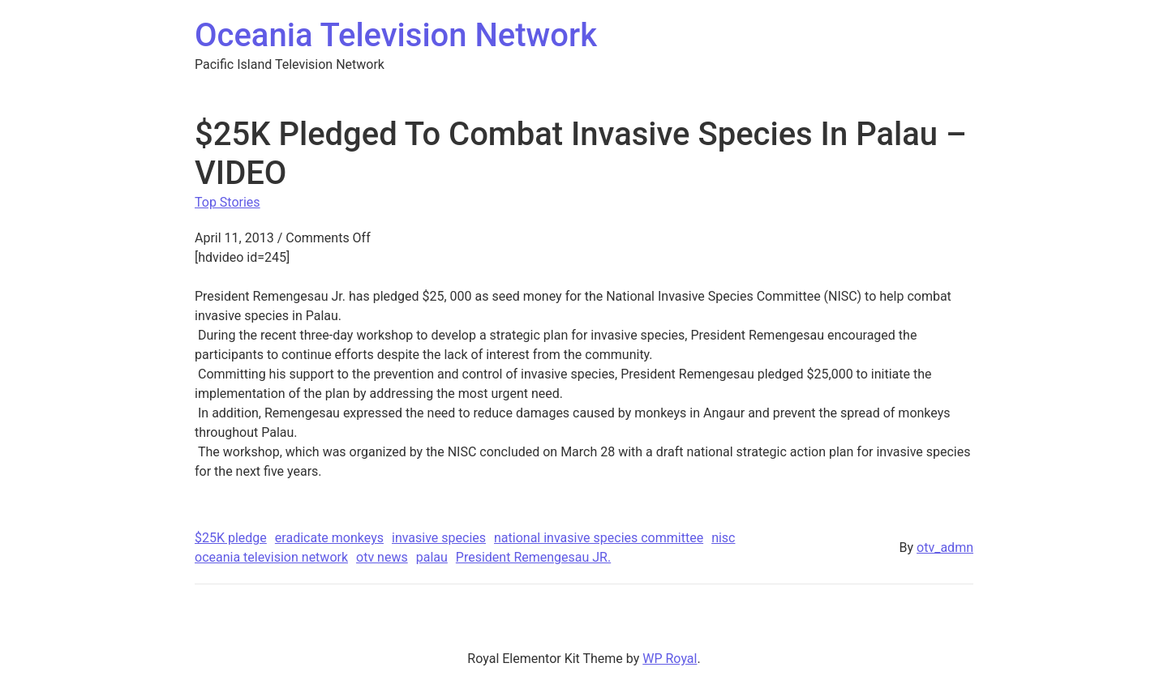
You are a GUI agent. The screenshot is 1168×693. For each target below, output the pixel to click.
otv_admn (945, 547)
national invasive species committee (598, 537)
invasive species (439, 537)
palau (432, 557)
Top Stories (227, 202)
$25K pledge (231, 537)
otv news (382, 557)
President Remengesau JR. (533, 557)
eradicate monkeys (329, 537)
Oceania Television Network (396, 35)
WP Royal (669, 658)
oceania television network (271, 557)
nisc (723, 537)
